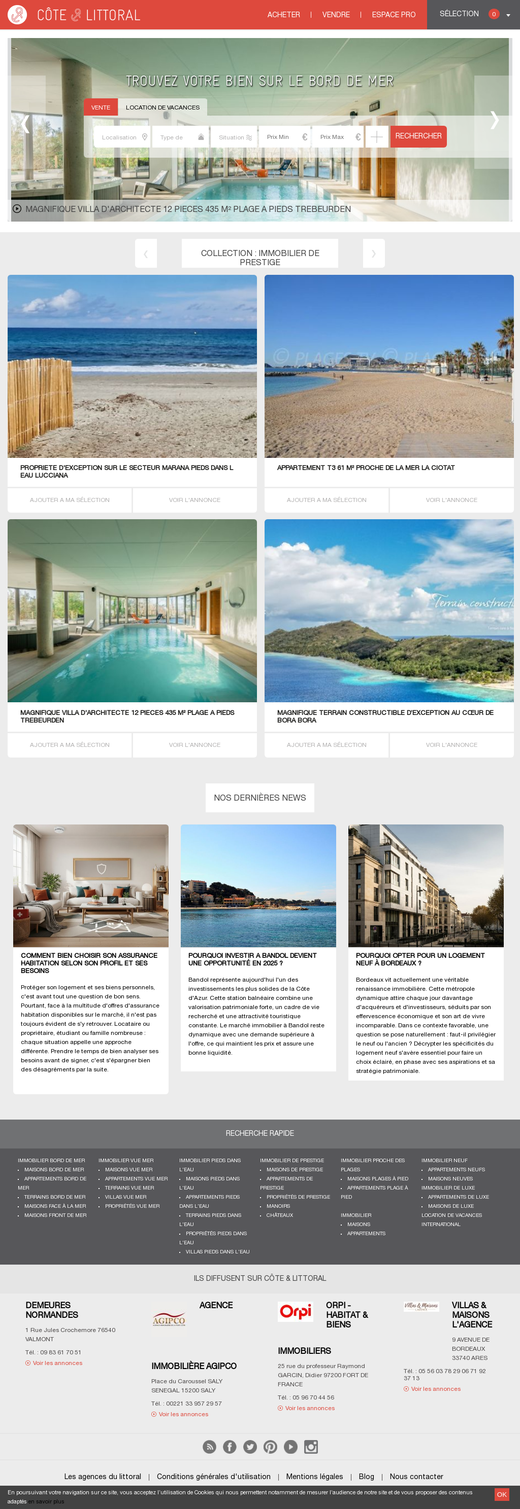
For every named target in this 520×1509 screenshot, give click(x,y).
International (441, 1225)
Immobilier (356, 1215)
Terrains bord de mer (54, 1197)
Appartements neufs (456, 1170)
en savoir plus (46, 1501)
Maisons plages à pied (377, 1179)
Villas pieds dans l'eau (218, 1252)
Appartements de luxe (458, 1197)
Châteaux (280, 1215)
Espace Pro (394, 15)
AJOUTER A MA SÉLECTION (70, 500)
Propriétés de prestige (298, 1197)
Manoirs (278, 1206)
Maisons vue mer (128, 1170)
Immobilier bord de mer (51, 1161)
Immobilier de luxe (448, 1188)
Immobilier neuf (444, 1161)
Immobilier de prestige (292, 1161)
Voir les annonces (57, 1363)
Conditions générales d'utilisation (214, 1477)
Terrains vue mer (129, 1188)
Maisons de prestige (295, 1170)
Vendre (336, 15)
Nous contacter (416, 1477)
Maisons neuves (450, 1179)
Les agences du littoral (102, 1477)
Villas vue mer (125, 1197)
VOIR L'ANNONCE (194, 500)
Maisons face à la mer (55, 1206)
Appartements (366, 1234)
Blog (366, 1477)
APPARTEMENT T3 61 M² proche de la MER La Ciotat (366, 468)
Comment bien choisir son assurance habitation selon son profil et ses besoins (89, 964)
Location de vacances (163, 108)
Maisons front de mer (55, 1215)
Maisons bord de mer (54, 1170)
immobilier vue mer (126, 1161)
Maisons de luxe (451, 1206)
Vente (100, 108)
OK (502, 1494)
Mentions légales (314, 1477)
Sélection (470, 14)
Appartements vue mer (136, 1179)
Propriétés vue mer (132, 1206)
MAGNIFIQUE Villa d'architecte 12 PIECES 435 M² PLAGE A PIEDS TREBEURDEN (188, 209)
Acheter (284, 15)
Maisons (358, 1225)
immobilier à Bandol (280, 1025)
